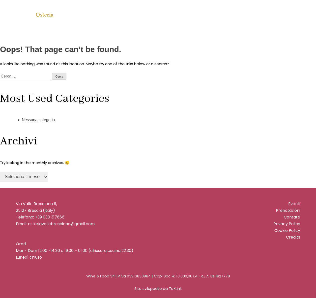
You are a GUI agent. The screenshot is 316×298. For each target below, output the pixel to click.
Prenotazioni (288, 210)
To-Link (175, 288)
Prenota (252, 19)
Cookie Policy (287, 230)
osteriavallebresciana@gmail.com (61, 224)
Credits (293, 237)
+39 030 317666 (49, 217)
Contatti (292, 217)
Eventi (294, 204)
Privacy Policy (286, 224)
